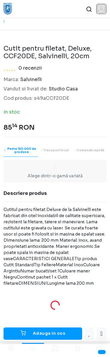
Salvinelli (31, 79)
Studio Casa (63, 89)
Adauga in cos (43, 333)
